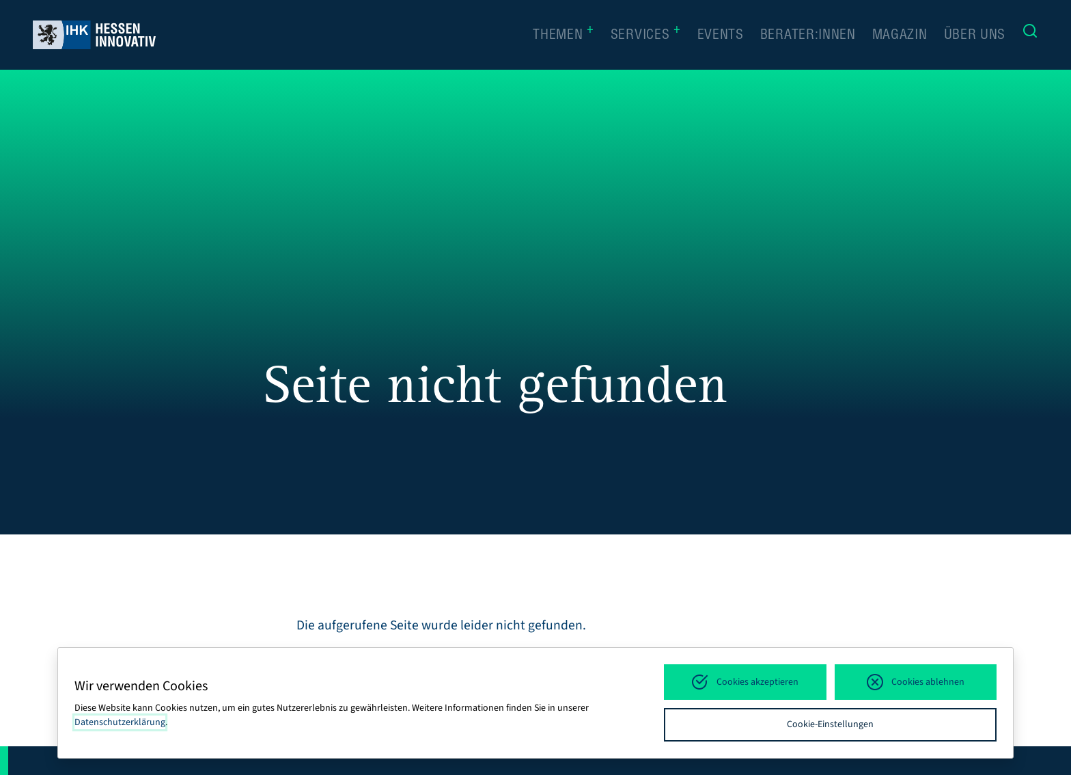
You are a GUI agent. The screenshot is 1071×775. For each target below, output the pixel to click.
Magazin (900, 36)
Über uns (975, 36)
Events (720, 36)
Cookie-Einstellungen (830, 724)
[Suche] (1030, 34)
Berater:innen (808, 36)
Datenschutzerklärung (119, 722)
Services (646, 35)
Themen (563, 35)
